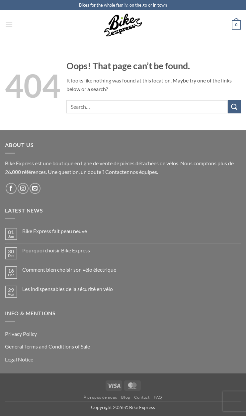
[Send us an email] (35, 188)
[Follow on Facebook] (11, 188)
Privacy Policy (21, 334)
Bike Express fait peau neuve (54, 231)
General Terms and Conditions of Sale (47, 346)
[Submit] (234, 106)
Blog (125, 397)
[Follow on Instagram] (23, 188)
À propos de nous (100, 397)
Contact (141, 397)
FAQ (158, 397)
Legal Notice (19, 359)
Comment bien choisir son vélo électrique (69, 269)
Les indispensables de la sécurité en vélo (67, 289)
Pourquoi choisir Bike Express (56, 250)
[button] (9, 25)
